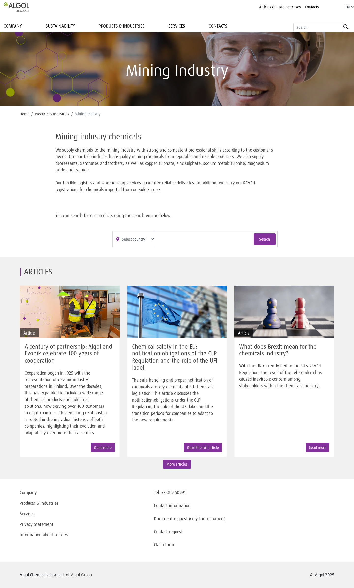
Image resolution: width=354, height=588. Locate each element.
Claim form (164, 544)
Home (24, 114)
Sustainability (60, 25)
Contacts (312, 6)
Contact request (168, 531)
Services (176, 25)
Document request (171, 518)
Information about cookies (44, 534)
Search (264, 239)
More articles (177, 464)
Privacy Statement (36, 524)
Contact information (172, 505)
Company (13, 25)
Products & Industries (122, 25)
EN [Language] (349, 6)
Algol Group (81, 574)
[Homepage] (22, 7)
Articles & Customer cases (280, 6)
